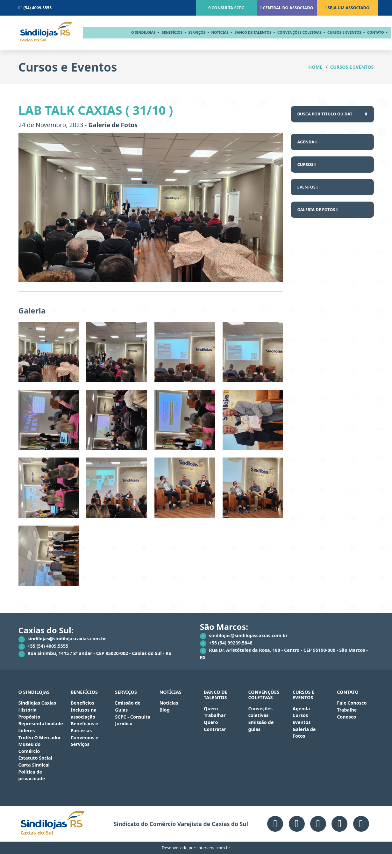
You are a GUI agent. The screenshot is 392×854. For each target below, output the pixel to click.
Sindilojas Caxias (37, 703)
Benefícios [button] (163, 32)
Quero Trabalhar (215, 712)
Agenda (307, 142)
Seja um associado (347, 7)
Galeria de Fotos (317, 209)
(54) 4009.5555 (35, 7)
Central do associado (286, 7)
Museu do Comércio (29, 747)
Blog (165, 710)
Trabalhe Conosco (347, 713)
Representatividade (40, 723)
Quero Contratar (215, 725)
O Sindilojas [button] (134, 32)
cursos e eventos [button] (335, 32)
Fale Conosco (352, 703)
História (27, 710)
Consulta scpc (226, 7)
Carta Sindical (34, 765)
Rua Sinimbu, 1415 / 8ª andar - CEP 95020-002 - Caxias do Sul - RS (94, 653)
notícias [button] (211, 32)
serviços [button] (187, 32)
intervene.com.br (213, 848)
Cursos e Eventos (352, 67)
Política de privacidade (31, 775)
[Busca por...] (325, 114)
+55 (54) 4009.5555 (43, 646)
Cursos (306, 164)
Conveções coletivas (260, 712)
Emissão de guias (261, 725)
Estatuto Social (35, 758)
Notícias (169, 703)
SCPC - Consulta (132, 717)
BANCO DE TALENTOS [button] (244, 32)
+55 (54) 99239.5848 (226, 643)
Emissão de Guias (127, 706)
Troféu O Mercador (39, 737)
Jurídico (123, 723)
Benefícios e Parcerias (84, 726)
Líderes (26, 730)
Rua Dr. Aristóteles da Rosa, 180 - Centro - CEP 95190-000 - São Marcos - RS (284, 653)
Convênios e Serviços (84, 740)
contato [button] (366, 32)
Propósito (29, 717)
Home (315, 67)
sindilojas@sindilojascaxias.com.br (62, 639)
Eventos (307, 187)
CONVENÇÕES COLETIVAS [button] (290, 32)
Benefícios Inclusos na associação (83, 710)
